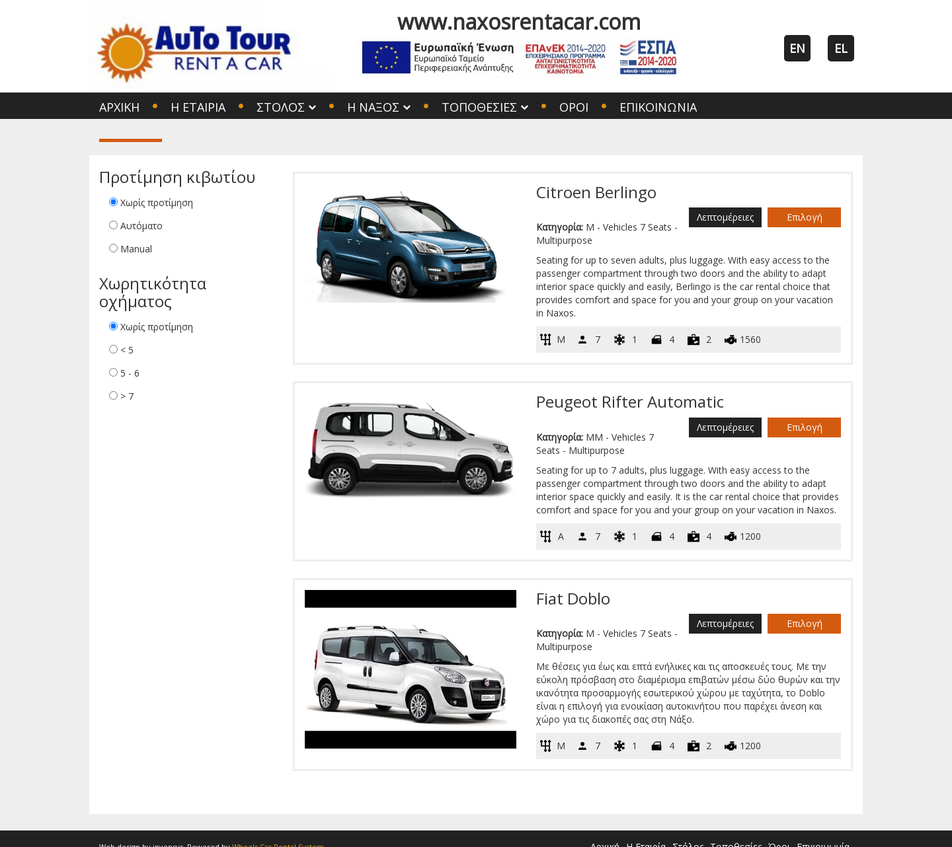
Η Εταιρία (198, 107)
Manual (136, 248)
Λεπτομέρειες (725, 217)
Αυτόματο (141, 225)
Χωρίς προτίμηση (156, 202)
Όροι (573, 107)
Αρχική (119, 107)
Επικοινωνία (658, 107)
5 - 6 (129, 373)
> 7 (127, 396)
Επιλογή (804, 217)
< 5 (127, 350)
